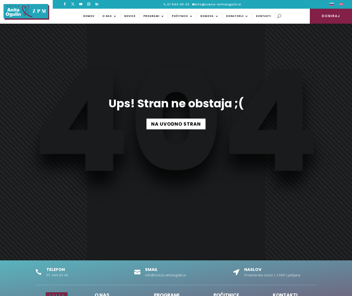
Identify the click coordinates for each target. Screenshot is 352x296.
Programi (151, 16)
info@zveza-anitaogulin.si (218, 4)
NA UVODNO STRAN (176, 124)
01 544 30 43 (177, 4)
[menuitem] (332, 5)
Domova (207, 16)
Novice (129, 16)
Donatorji (234, 16)
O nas (107, 16)
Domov (88, 16)
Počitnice (180, 16)
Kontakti (263, 16)
